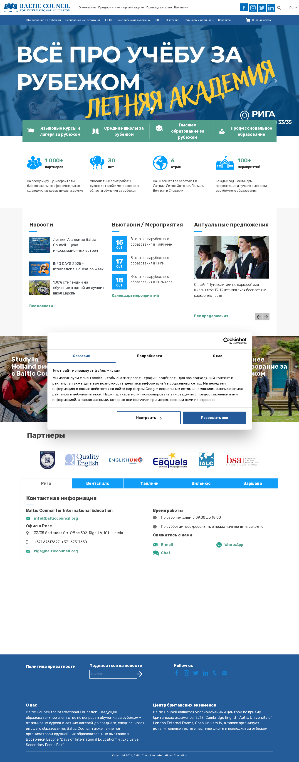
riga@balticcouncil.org (56, 551)
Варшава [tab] (252, 483)
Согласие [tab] (81, 356)
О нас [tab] (217, 356)
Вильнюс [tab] (201, 483)
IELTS (108, 20)
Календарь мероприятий (135, 295)
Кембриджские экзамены (133, 20)
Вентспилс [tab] (97, 483)
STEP (158, 20)
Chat (166, 553)
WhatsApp (233, 545)
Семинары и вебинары (199, 20)
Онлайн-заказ (261, 20)
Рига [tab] (46, 483)
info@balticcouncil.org (56, 518)
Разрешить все (214, 418)
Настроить (149, 418)
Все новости (41, 306)
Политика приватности (51, 666)
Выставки (172, 20)
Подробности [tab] (149, 356)
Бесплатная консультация (83, 20)
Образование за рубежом (43, 20)
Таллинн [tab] (149, 483)
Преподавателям (159, 7)
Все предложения (211, 316)
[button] (22, 80)
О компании (87, 7)
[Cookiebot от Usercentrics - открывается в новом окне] (227, 340)
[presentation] (123, 694)
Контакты (224, 20)
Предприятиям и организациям (121, 7)
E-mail (167, 545)
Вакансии (181, 7)
